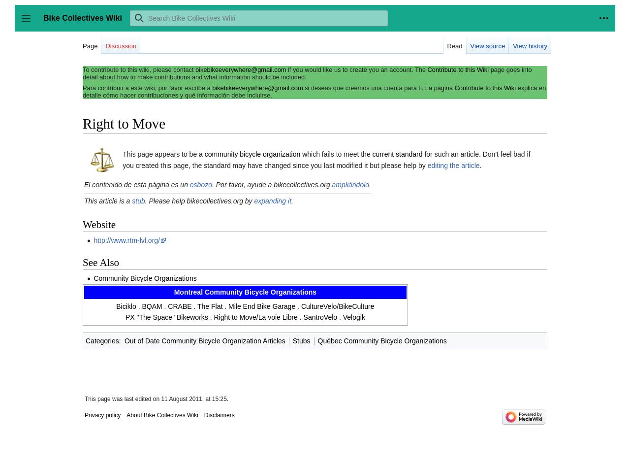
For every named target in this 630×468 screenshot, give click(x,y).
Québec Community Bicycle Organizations (382, 341)
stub (138, 201)
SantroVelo (321, 317)
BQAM (152, 306)
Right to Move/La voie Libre (255, 317)
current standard (398, 154)
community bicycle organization (253, 154)
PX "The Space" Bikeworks (167, 317)
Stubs (302, 341)
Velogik (354, 317)
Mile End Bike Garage (261, 306)
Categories (102, 341)
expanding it (273, 201)
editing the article (454, 165)
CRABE (179, 306)
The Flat (209, 306)
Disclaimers (219, 415)
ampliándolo (351, 185)
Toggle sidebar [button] (29, 23)
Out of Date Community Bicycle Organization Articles (205, 341)
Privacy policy (103, 415)
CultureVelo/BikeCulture (338, 306)
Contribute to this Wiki (458, 69)
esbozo (201, 185)
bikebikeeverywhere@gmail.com (240, 69)
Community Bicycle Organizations (145, 278)
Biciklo (126, 306)
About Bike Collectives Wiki (162, 415)
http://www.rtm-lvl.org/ (127, 240)
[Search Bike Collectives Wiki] (259, 18)
